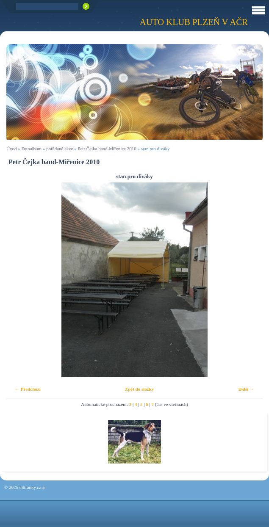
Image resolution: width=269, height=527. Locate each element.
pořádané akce (59, 148)
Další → (246, 389)
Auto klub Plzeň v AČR (194, 22)
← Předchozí (28, 389)
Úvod (11, 148)
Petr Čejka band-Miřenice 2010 (107, 148)
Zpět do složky (139, 389)
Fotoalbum (31, 148)
